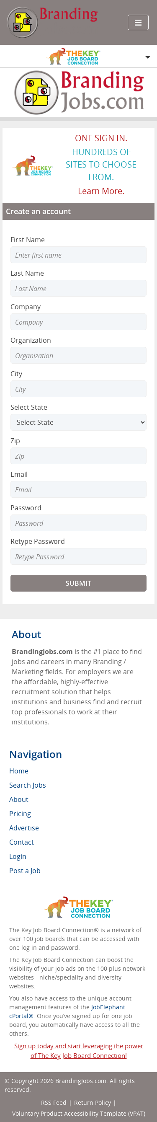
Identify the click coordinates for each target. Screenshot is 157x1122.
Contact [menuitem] (21, 842)
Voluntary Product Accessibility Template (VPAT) (78, 1113)
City (16, 373)
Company (25, 306)
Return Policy (92, 1102)
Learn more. (101, 190)
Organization (30, 340)
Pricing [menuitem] (20, 813)
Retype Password (37, 541)
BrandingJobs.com (80, 1081)
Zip (15, 440)
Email (19, 474)
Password (25, 507)
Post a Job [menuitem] (25, 870)
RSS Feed (54, 1102)
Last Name (27, 273)
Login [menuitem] (17, 856)
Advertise (24, 827)
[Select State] (78, 422)
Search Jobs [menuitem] (27, 785)
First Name (27, 239)
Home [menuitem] (18, 771)
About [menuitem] (18, 799)
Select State (28, 407)
